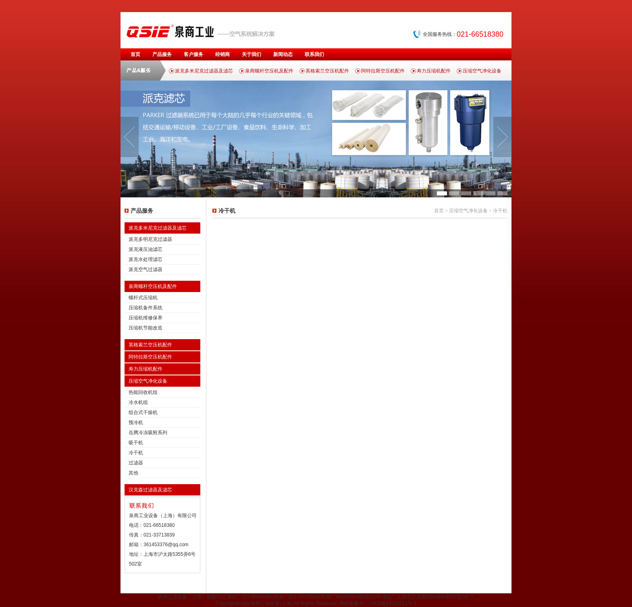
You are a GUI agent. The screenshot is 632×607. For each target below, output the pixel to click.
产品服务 (162, 54)
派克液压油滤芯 (145, 249)
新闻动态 (283, 54)
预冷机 (136, 422)
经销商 (222, 54)
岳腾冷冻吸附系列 (148, 432)
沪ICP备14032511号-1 (392, 603)
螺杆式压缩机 (143, 297)
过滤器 (136, 463)
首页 (135, 54)
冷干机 (136, 453)
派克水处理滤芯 (145, 259)
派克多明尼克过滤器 (150, 239)
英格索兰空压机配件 (327, 71)
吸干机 (136, 442)
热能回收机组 (143, 392)
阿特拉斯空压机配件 (383, 71)
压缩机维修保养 (145, 318)
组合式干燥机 (143, 412)
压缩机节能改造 (145, 328)
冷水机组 (138, 402)
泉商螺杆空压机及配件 (269, 71)
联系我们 (314, 54)
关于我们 (251, 54)
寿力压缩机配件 (434, 71)
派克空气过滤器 (145, 269)
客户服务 (193, 54)
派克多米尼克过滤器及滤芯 (204, 71)
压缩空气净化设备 (482, 71)
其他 (133, 473)
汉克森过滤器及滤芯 (150, 490)
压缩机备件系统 (145, 308)
